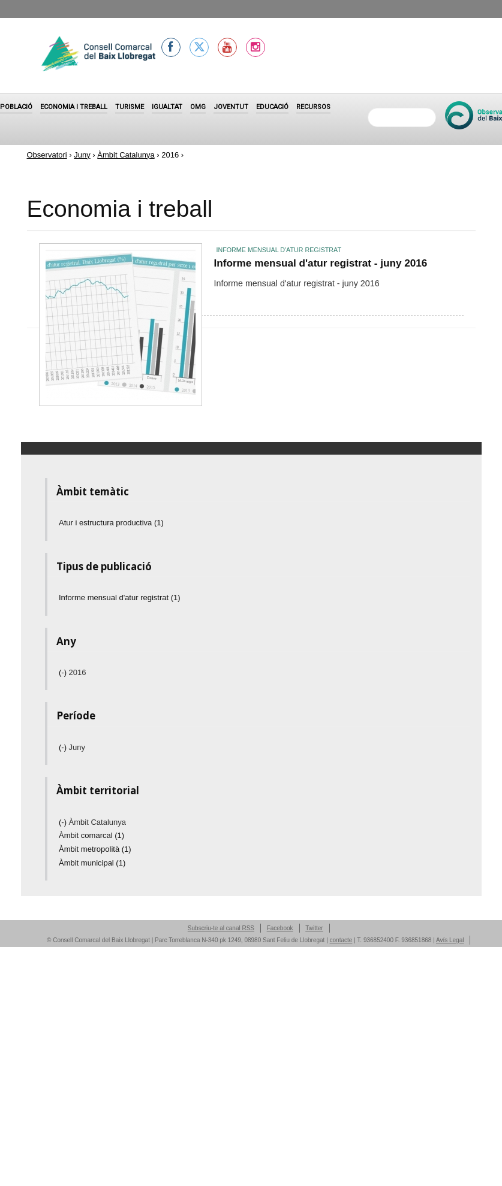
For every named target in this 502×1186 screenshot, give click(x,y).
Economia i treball (73, 107)
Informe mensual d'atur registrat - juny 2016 (321, 263)
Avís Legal (450, 940)
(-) (64, 672)
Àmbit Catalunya (125, 154)
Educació (272, 107)
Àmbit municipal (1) (92, 862)
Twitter (314, 928)
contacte (341, 940)
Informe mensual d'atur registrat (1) (120, 597)
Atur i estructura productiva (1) (111, 522)
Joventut (231, 107)
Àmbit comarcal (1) (91, 835)
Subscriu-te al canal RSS (221, 928)
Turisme (129, 107)
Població (16, 107)
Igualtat (167, 107)
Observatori (47, 154)
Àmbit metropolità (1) (95, 849)
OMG (198, 107)
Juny (82, 154)
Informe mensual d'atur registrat (279, 249)
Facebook (280, 928)
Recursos (313, 107)
